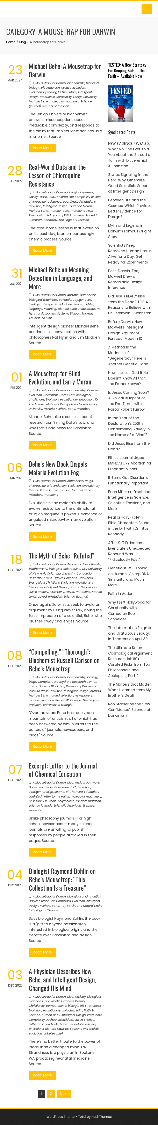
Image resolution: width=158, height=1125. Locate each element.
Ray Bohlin (68, 906)
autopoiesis (88, 295)
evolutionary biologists (59, 1010)
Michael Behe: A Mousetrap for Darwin (65, 70)
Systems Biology (68, 313)
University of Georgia (57, 705)
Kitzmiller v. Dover (62, 592)
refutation (55, 596)
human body (51, 1015)
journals (95, 691)
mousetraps (86, 309)
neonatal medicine (82, 1024)
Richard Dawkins (57, 1029)
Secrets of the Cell (55, 106)
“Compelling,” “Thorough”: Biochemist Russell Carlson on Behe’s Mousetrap (64, 660)
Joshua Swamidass (83, 587)
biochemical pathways (83, 782)
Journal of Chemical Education (76, 792)
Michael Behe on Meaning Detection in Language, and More (60, 278)
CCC (52, 197)
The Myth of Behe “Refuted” (61, 555)
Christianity (37, 1006)
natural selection (61, 695)
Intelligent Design (55, 206)
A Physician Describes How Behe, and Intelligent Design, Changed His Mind (62, 979)
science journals (40, 805)
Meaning (50, 309)
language (35, 309)
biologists (92, 83)
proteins (78, 215)
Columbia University (61, 573)
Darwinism (50, 395)
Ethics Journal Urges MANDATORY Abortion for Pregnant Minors (129, 463)
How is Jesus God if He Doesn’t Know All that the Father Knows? (128, 378)
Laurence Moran (80, 206)
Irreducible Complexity (56, 97)
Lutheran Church (41, 1024)
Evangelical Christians (44, 582)
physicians (36, 1029)
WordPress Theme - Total (66, 1117)
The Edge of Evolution (74, 220)
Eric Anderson (50, 88)
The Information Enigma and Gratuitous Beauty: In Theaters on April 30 (129, 633)
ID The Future (67, 92)
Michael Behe (38, 101)
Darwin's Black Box (52, 686)
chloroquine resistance (45, 202)
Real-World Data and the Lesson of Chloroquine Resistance (57, 175)
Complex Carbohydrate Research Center (67, 682)
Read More (42, 147)
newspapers (83, 695)
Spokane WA (79, 1029)
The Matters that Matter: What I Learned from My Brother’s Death (129, 690)
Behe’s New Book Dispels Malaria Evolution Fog (58, 468)
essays (66, 88)
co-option (66, 300)
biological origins (79, 896)
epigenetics (83, 300)
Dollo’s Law (67, 395)
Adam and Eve (77, 564)
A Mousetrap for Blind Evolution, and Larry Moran (60, 377)
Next (64, 1093)
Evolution (78, 88)
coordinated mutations (79, 202)
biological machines (43, 300)
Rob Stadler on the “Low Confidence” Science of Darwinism (129, 710)
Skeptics (88, 805)
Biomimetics (53, 1001)
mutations (78, 211)
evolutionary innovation (77, 399)
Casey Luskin (38, 197)
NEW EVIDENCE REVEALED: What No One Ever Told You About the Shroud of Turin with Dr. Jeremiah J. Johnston (130, 154)
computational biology (62, 1006)
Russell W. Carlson (68, 700)
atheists (94, 564)
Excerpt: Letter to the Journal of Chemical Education (63, 770)
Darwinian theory (41, 787)
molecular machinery (86, 796)
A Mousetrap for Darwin (49, 83)
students (35, 810)
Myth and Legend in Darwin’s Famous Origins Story (130, 231)
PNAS (67, 215)
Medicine (60, 1024)
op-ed (42, 596)
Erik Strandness (90, 1006)
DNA (73, 787)
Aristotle (73, 295)
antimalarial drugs (80, 481)
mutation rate (59, 211)
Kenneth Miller (83, 304)
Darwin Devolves (65, 578)
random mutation (41, 700)
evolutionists (84, 582)
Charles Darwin (74, 1001)
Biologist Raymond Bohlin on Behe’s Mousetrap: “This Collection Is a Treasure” (62, 879)
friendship (36, 587)
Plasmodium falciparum (46, 215)
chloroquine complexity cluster (79, 197)
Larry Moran (79, 404)
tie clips (47, 318)
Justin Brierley (38, 592)
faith (79, 1010)
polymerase (66, 801)
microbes (83, 409)
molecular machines (64, 101)
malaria (49, 409)
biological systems (80, 192)
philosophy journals (42, 801)
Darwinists (86, 578)
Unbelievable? (53, 1033)
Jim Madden (63, 304)
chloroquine (37, 486)
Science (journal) (76, 596)
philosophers (47, 313)
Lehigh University (85, 97)
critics (48, 578)
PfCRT (90, 211)
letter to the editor (56, 796)
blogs (32, 682)
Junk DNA (35, 796)
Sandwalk (50, 220)
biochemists (76, 83)
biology (34, 88)
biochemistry (76, 390)
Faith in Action (120, 593)
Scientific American (67, 805)
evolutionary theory (43, 92)
